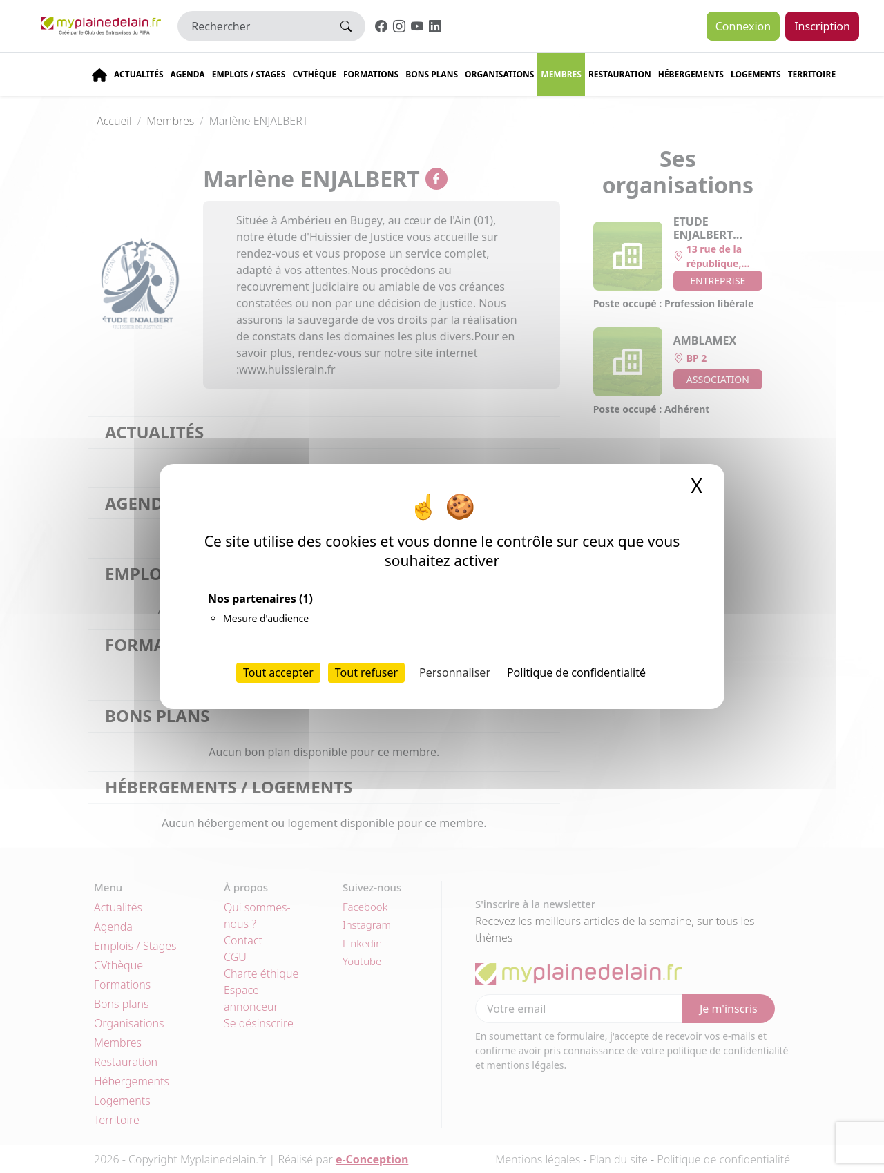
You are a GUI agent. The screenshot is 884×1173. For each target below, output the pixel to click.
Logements (756, 74)
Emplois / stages (249, 74)
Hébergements (691, 74)
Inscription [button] (822, 26)
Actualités (139, 74)
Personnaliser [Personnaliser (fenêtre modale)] (454, 672)
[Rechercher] (252, 26)
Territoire (812, 74)
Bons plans (431, 74)
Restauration (619, 74)
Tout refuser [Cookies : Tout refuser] (366, 672)
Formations (370, 74)
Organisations (499, 74)
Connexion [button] (743, 26)
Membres (561, 74)
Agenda (188, 74)
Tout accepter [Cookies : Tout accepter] (278, 672)
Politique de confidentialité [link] (576, 672)
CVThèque (314, 74)
